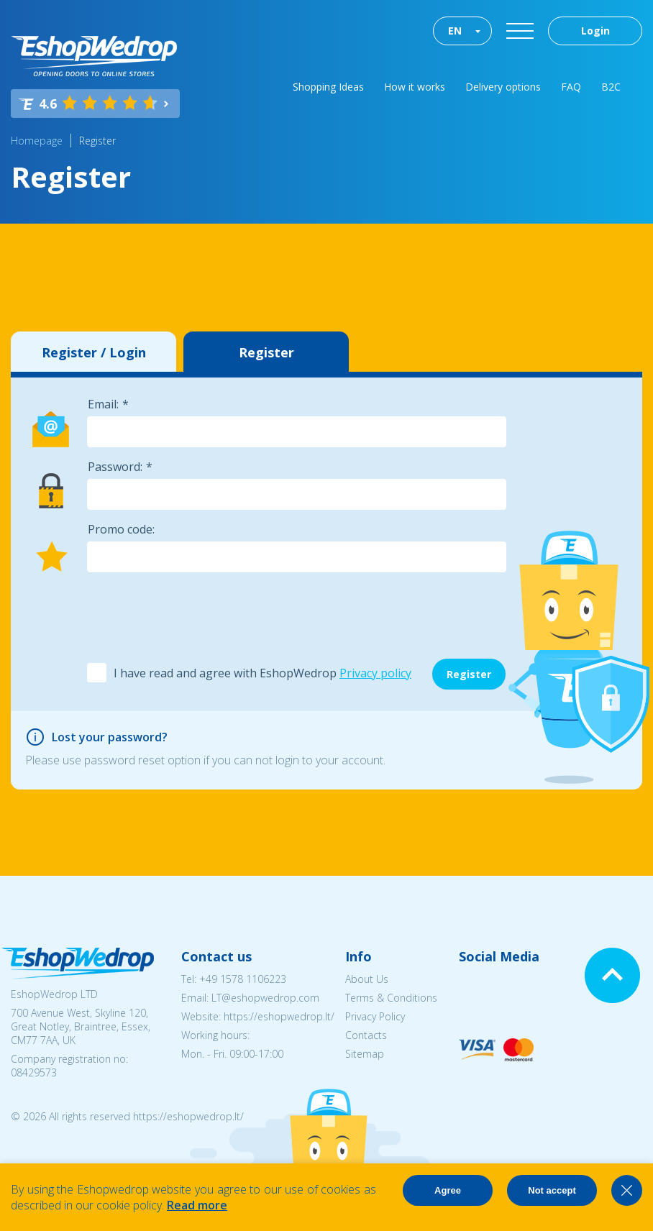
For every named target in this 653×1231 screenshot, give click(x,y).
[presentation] (195, 616)
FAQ (571, 86)
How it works (414, 86)
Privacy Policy (375, 1016)
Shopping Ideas (328, 86)
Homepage (37, 140)
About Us (366, 979)
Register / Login (94, 352)
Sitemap (364, 1054)
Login (595, 30)
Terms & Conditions (391, 998)
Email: (103, 404)
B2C (611, 86)
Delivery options (503, 86)
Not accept (551, 1190)
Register (97, 140)
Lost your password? (110, 737)
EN (455, 30)
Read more (197, 1205)
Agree (447, 1190)
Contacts (366, 1035)
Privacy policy (375, 673)
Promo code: (121, 529)
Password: (115, 467)
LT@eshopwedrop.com (265, 998)
